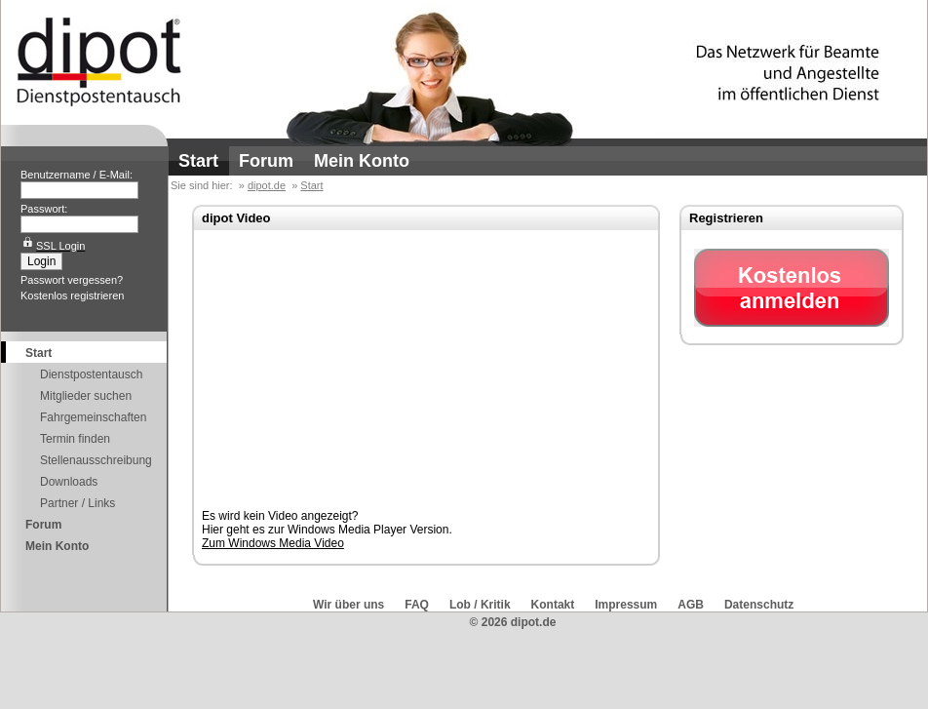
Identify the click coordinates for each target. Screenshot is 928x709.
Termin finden (75, 439)
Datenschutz (758, 604)
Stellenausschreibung (96, 460)
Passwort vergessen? (71, 280)
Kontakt (553, 604)
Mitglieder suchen (86, 396)
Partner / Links (77, 503)
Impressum (626, 604)
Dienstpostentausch (91, 374)
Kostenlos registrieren (72, 295)
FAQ (417, 604)
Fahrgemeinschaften (93, 417)
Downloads (68, 482)
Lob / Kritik (480, 604)
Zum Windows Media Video (273, 543)
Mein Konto (361, 161)
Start (198, 161)
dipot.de (267, 185)
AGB (690, 604)
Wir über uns (348, 604)
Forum (266, 161)
